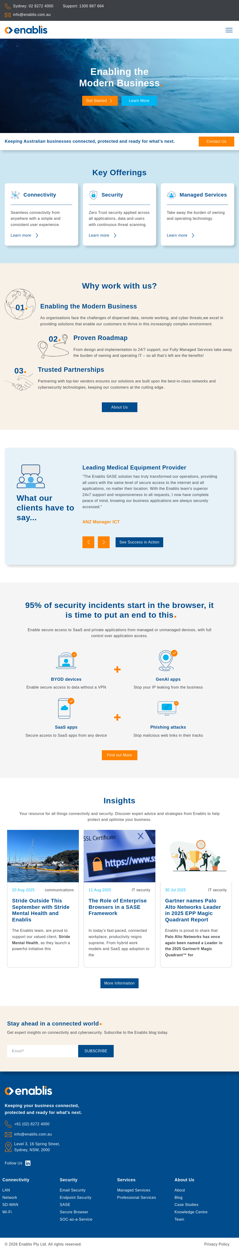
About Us (119, 407)
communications (59, 890)
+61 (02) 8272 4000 (32, 1124)
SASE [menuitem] (65, 1205)
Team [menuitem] (179, 1219)
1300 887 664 (91, 6)
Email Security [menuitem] (73, 1190)
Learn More (139, 101)
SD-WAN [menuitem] (10, 1205)
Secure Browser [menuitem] (74, 1212)
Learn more (21, 235)
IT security (141, 890)
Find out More (119, 755)
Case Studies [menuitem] (186, 1205)
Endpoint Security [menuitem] (75, 1198)
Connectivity (15, 1179)
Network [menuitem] (9, 1198)
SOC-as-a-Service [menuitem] (76, 1219)
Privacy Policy (217, 1244)
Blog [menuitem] (179, 1198)
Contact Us (216, 141)
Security (68, 1179)
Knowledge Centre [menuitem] (191, 1212)
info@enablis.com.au (32, 15)
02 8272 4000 (41, 6)
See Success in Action (139, 542)
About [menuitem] (180, 1190)
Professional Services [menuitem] (136, 1198)
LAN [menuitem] (6, 1190)
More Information (119, 983)
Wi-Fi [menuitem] (7, 1212)
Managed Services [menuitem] (134, 1190)
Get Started (99, 101)
